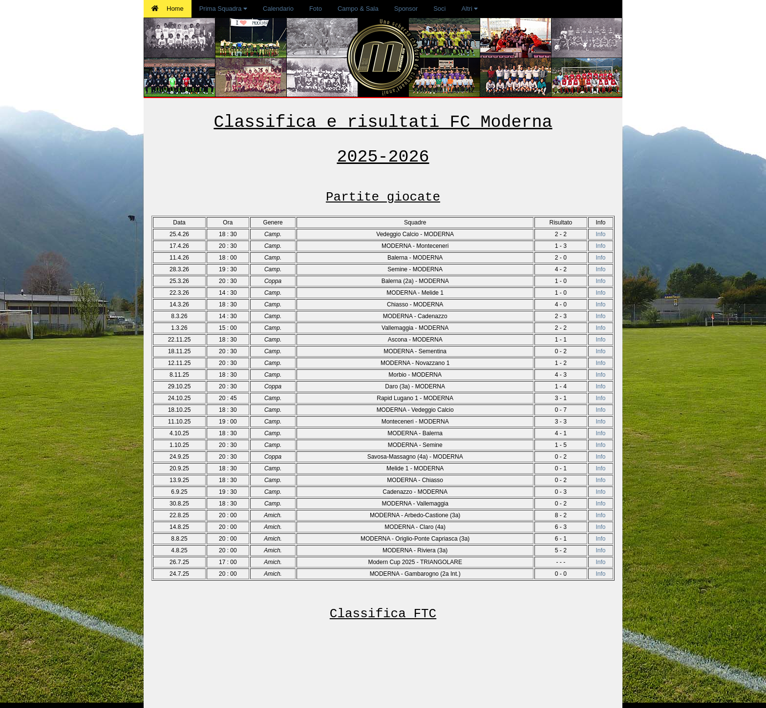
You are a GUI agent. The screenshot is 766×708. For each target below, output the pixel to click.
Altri (469, 8)
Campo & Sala (358, 8)
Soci (439, 8)
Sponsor (406, 8)
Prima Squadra (223, 8)
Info (600, 234)
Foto (315, 8)
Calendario (278, 8)
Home (167, 8)
